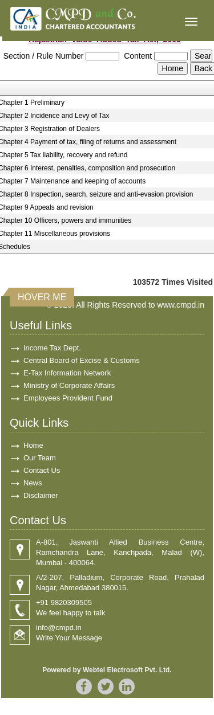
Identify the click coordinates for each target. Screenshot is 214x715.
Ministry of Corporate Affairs (69, 385)
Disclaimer (40, 495)
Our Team (39, 457)
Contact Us (41, 470)
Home (33, 445)
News (32, 483)
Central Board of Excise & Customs (81, 360)
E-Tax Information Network (67, 373)
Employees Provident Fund (67, 398)
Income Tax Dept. (52, 348)
